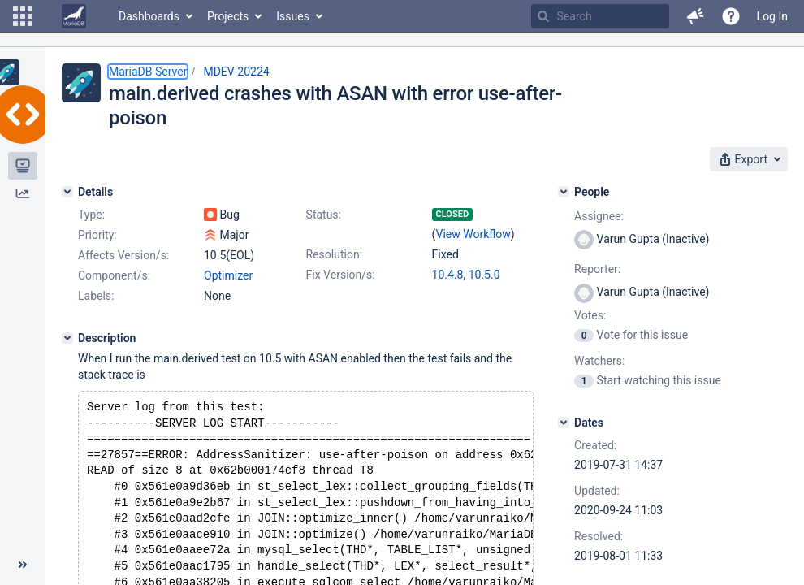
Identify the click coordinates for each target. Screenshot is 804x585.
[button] (22, 16)
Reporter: (597, 268)
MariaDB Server (148, 71)
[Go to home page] (74, 16)
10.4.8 (448, 274)
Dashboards (149, 16)
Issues (292, 16)
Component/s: (114, 275)
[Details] (67, 191)
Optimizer (228, 275)
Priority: (97, 234)
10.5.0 (484, 274)
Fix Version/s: (340, 274)
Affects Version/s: (123, 255)
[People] (563, 191)
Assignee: (599, 216)
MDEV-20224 (236, 71)
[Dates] (563, 422)
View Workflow (473, 234)
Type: (91, 214)
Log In (772, 16)
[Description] (67, 338)
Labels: (96, 295)
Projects (228, 16)
